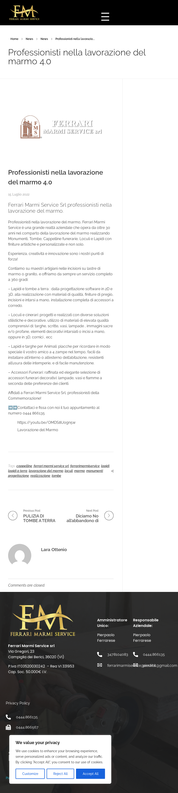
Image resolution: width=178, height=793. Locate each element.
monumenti (94, 471)
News (29, 39)
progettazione (18, 476)
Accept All (91, 774)
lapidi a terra (17, 471)
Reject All (60, 774)
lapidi (105, 466)
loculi (69, 471)
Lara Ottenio (54, 549)
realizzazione (40, 476)
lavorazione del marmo (46, 471)
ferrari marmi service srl (51, 466)
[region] (60, 759)
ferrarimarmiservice (85, 466)
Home (14, 39)
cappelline (24, 466)
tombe (56, 476)
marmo (79, 471)
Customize (30, 774)
